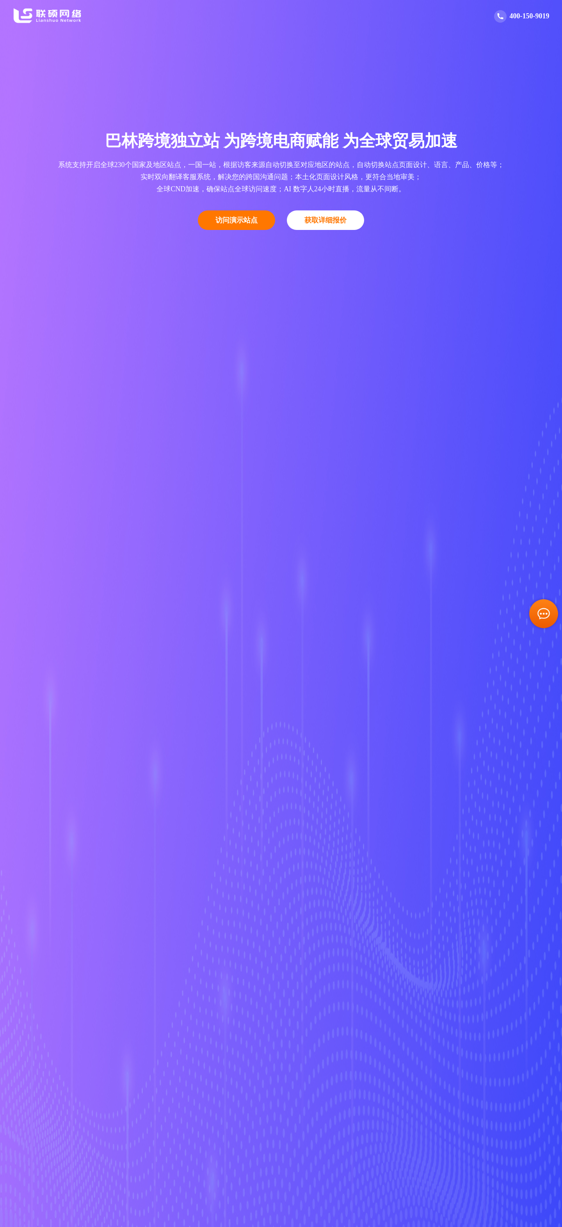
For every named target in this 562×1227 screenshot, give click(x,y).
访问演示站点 (236, 220)
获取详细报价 (325, 220)
